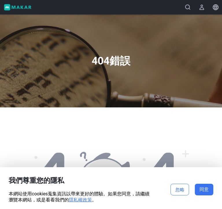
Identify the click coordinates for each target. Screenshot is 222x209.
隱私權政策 (80, 200)
